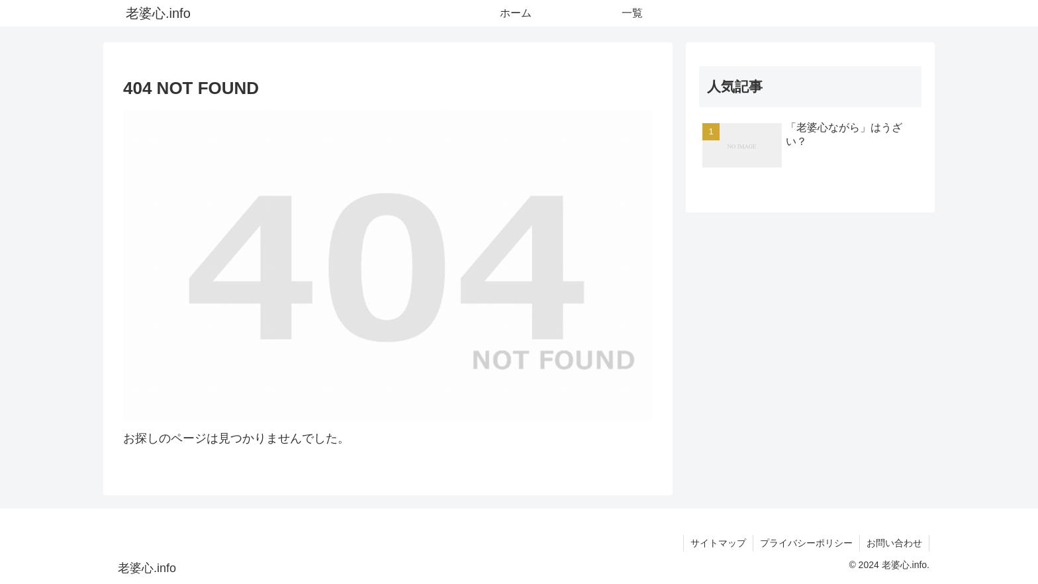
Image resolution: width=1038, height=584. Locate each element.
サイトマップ (718, 543)
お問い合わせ (894, 543)
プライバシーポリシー (806, 543)
